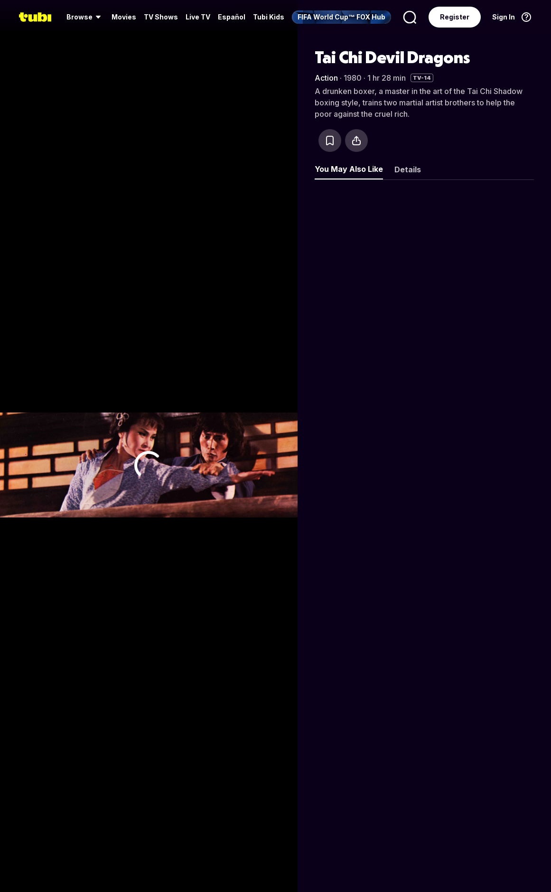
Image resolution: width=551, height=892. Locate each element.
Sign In (503, 17)
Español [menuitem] (231, 17)
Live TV (198, 17)
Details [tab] (407, 169)
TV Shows (161, 17)
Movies (124, 17)
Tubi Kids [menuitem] (268, 17)
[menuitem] (85, 17)
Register (454, 17)
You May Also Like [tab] (349, 169)
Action (326, 78)
